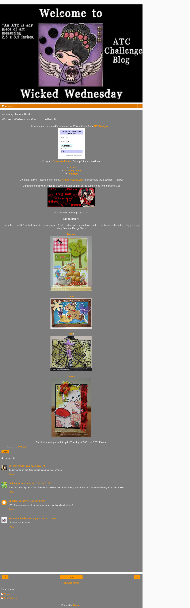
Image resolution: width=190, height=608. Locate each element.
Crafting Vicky (16, 483)
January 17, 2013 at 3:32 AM (32, 501)
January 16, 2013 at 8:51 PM (37, 483)
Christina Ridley (62, 161)
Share (5, 452)
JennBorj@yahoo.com (71, 179)
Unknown (13, 501)
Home (71, 577)
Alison (7, 594)
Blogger (77, 605)
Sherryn (13, 466)
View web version (71, 583)
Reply (11, 474)
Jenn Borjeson (10, 598)
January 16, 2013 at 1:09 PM (31, 466)
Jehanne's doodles (18, 518)
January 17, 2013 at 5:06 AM (42, 518)
